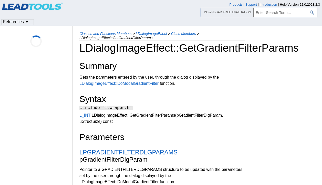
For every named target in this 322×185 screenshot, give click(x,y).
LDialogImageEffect (151, 34)
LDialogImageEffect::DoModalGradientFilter (119, 83)
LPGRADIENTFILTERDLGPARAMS (128, 153)
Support (251, 4)
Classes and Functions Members (105, 34)
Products (236, 4)
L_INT (84, 116)
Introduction (268, 4)
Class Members (183, 34)
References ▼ (16, 22)
